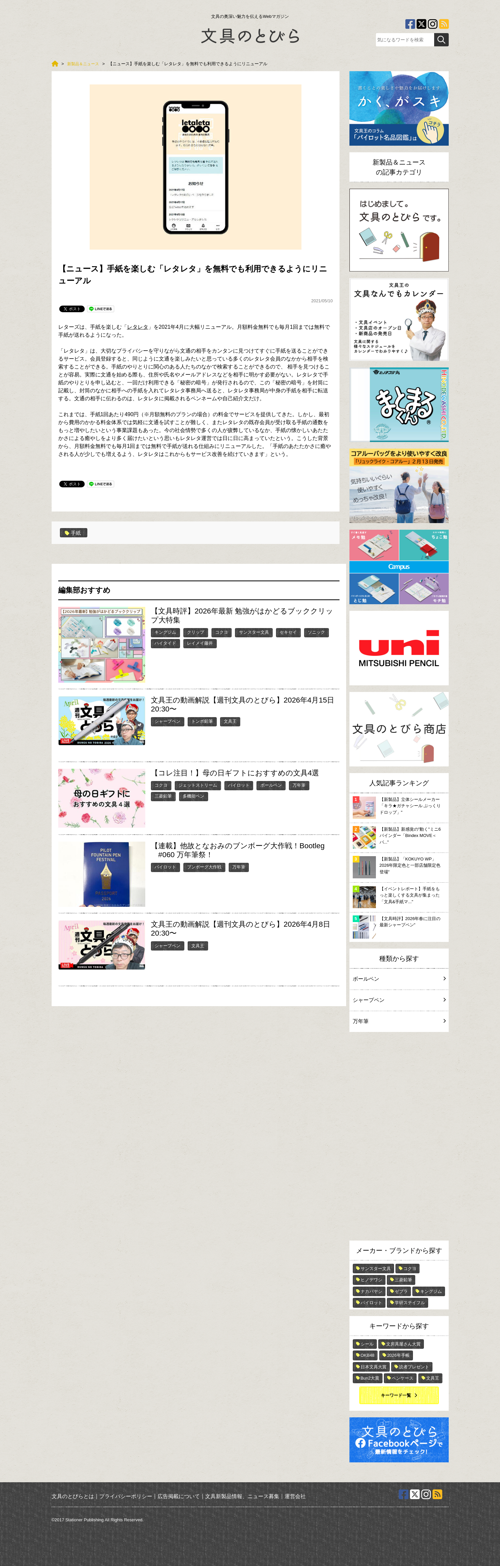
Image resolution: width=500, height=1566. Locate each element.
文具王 (230, 721)
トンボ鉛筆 (202, 721)
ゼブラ (401, 1291)
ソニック (316, 632)
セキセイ (288, 632)
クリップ (195, 632)
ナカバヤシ (371, 1291)
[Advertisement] (399, 1138)
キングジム (165, 632)
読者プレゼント (414, 1366)
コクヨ (221, 632)
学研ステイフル (410, 1302)
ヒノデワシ (371, 1279)
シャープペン (167, 721)
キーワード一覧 (396, 1395)
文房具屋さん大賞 (403, 1344)
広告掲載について (179, 1496)
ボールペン (271, 785)
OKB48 (368, 1355)
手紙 (73, 533)
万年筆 (299, 785)
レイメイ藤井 (200, 643)
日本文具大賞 (373, 1366)
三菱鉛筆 (163, 796)
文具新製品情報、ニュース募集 (242, 1496)
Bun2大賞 (370, 1378)
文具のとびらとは (73, 1496)
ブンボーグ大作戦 (204, 866)
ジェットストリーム (197, 785)
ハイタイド (165, 643)
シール (367, 1344)
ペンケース (402, 1378)
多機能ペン (193, 796)
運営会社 (295, 1496)
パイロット (239, 785)
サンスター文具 (254, 632)
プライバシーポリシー (125, 1496)
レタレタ (137, 327)
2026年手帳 (398, 1355)
